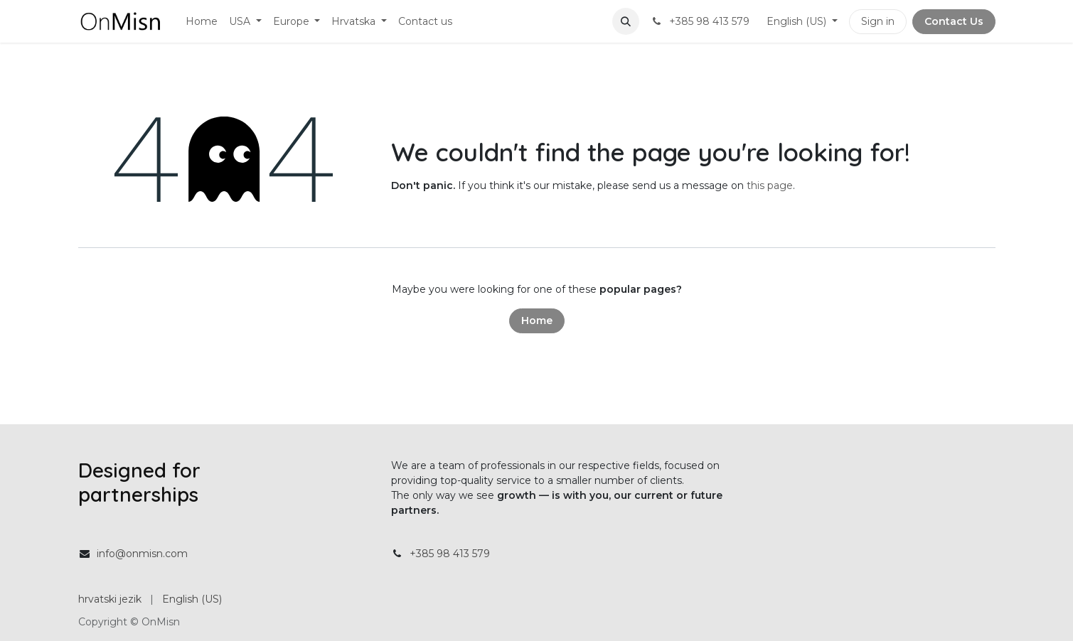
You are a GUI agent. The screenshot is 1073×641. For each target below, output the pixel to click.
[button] (625, 21)
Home (536, 320)
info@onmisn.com (142, 553)
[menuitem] (201, 22)
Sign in (878, 21)
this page (770, 185)
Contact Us (953, 21)
